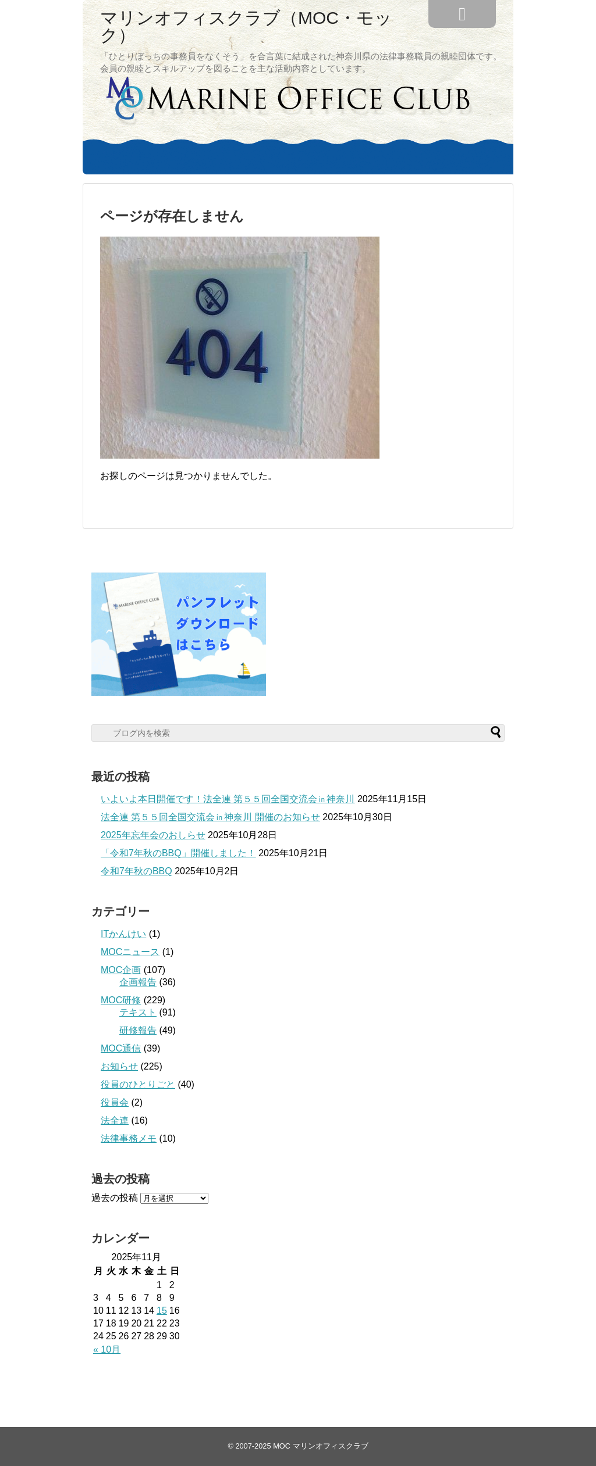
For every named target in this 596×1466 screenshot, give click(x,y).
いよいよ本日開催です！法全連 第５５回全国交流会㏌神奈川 (227, 799)
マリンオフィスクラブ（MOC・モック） (246, 26)
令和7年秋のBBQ (136, 871)
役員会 (115, 1102)
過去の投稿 (114, 1198)
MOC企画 (121, 970)
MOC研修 (121, 1000)
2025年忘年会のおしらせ (153, 835)
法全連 (115, 1120)
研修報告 (138, 1030)
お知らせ (119, 1066)
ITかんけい (123, 934)
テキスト (138, 1012)
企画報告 (138, 982)
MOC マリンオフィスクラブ (320, 1446)
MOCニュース (130, 952)
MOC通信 (121, 1048)
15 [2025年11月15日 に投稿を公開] (162, 1310)
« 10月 (106, 1349)
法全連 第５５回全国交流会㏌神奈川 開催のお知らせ (210, 817)
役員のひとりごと (138, 1084)
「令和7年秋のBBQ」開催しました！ (178, 853)
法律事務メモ (129, 1138)
